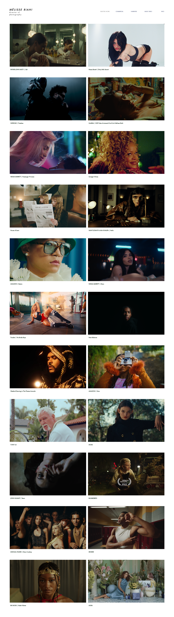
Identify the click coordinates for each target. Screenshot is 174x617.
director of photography (15, 13)
